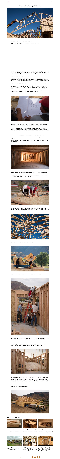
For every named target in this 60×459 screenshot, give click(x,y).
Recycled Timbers (14, 447)
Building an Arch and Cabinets (30, 447)
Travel (20, 1)
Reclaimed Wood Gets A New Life (30, 429)
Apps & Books (38, 1)
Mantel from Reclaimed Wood (45, 429)
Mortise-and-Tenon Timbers (14, 429)
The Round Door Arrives (45, 447)
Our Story (42, 1)
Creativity (33, 1)
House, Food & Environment (26, 1)
